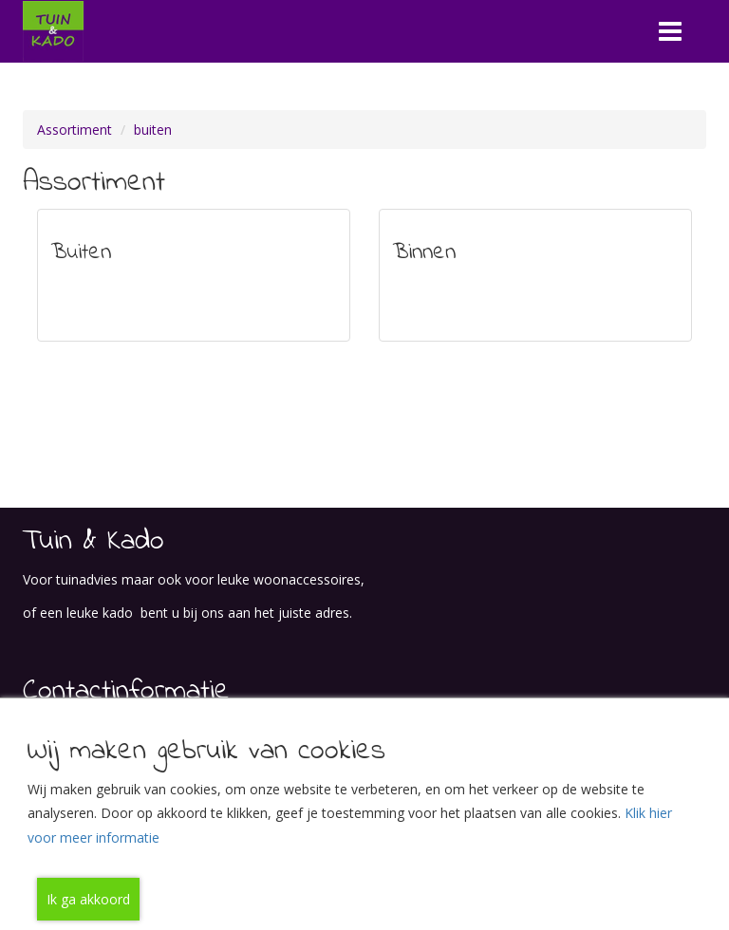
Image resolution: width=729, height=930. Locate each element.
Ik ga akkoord (88, 899)
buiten (153, 130)
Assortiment (74, 130)
